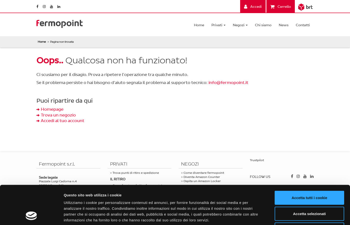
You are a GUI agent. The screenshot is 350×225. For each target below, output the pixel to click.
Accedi (253, 7)
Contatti (303, 25)
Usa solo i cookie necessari (309, 193)
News (284, 25)
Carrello (280, 7)
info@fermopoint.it (228, 82)
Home (199, 25)
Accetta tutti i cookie (309, 161)
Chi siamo (263, 25)
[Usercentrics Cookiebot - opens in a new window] (31, 215)
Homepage (52, 109)
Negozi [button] (240, 25)
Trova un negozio (58, 115)
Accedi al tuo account (62, 120)
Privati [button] (218, 25)
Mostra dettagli (256, 215)
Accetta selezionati (309, 177)
